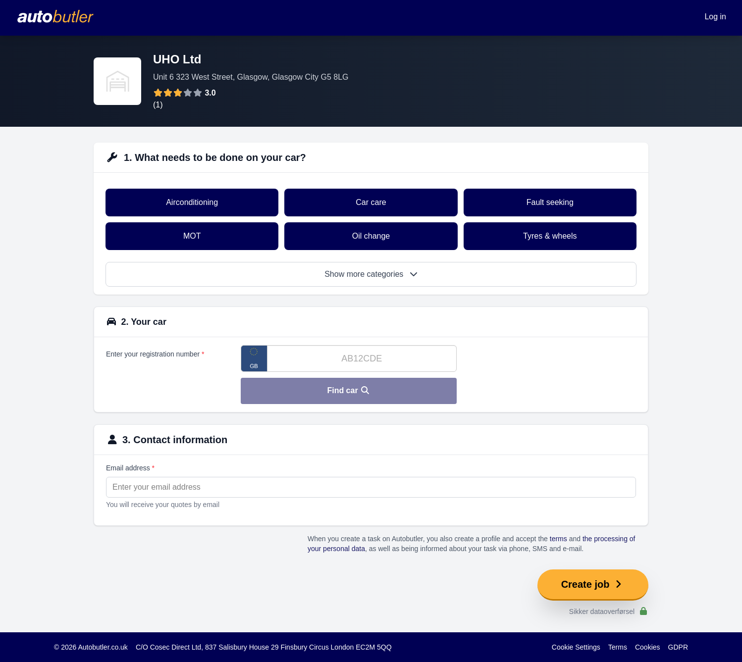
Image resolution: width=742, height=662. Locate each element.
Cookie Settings (576, 647)
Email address (130, 468)
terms (558, 539)
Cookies (647, 647)
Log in (715, 16)
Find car (348, 390)
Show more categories (371, 274)
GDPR (678, 647)
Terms (617, 647)
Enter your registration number (155, 354)
